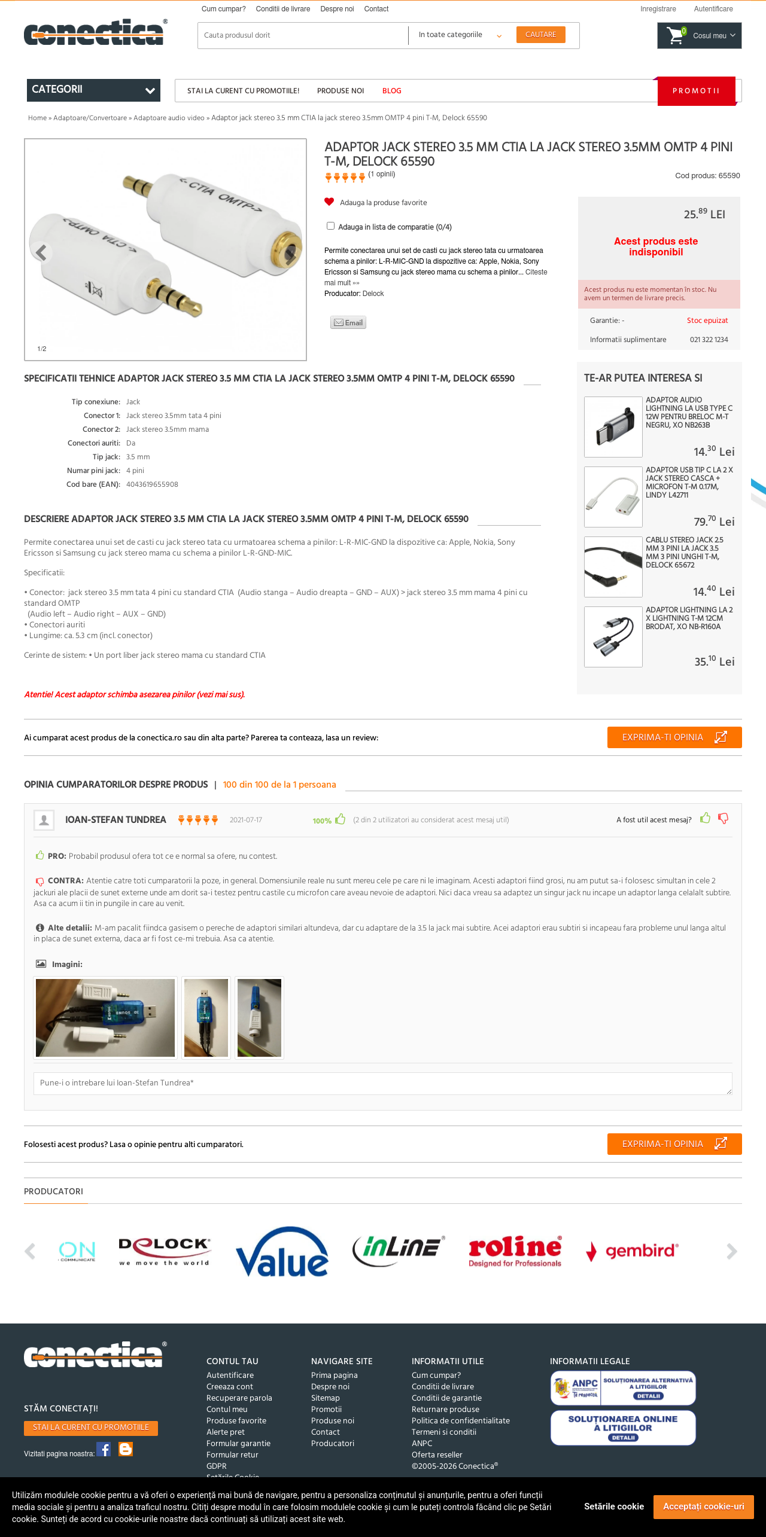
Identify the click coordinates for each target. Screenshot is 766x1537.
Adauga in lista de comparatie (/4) (395, 227)
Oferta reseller (437, 1455)
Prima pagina (334, 1376)
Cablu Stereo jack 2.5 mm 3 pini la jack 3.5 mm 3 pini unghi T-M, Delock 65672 (685, 553)
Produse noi (340, 91)
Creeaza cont (229, 1387)
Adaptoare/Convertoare (90, 118)
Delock (373, 293)
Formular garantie (238, 1444)
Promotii (697, 91)
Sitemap (325, 1398)
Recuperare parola (239, 1398)
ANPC (422, 1444)
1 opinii (381, 174)
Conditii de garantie (447, 1398)
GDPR (216, 1467)
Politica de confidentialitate (461, 1421)
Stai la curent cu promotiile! (243, 91)
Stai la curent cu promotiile (91, 1428)
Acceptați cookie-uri (703, 1506)
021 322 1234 (709, 340)
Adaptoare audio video (169, 118)
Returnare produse (445, 1410)
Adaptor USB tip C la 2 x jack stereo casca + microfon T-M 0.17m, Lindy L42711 (689, 483)
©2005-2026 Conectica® (455, 1467)
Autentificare (230, 1376)
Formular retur (232, 1455)
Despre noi (337, 9)
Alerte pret (225, 1433)
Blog (392, 91)
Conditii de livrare (283, 9)
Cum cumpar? (224, 9)
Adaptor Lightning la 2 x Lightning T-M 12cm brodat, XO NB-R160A (689, 619)
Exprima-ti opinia (662, 738)
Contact (376, 9)
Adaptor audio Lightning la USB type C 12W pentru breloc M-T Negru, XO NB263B (689, 413)
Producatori (332, 1444)
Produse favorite (236, 1421)
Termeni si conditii (444, 1433)
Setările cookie (614, 1506)
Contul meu (227, 1410)
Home (37, 118)
